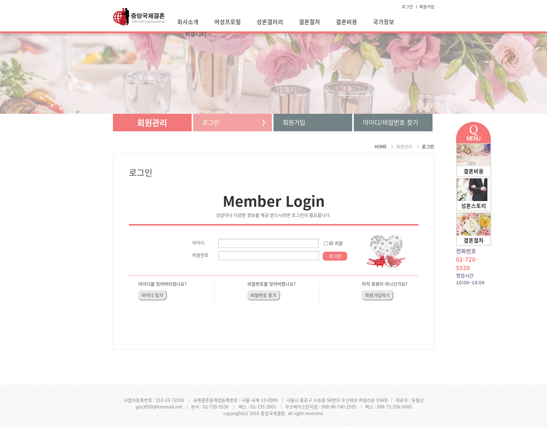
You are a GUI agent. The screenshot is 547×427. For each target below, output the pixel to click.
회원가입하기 (377, 295)
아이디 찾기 (152, 295)
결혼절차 (309, 22)
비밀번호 (200, 255)
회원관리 (152, 123)
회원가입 (426, 6)
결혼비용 (346, 22)
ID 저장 (336, 243)
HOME (380, 146)
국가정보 (383, 22)
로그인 (407, 6)
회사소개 (188, 22)
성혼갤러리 (270, 22)
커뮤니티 (195, 34)
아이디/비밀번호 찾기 (390, 122)
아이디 (198, 242)
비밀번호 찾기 (263, 295)
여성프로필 (227, 22)
